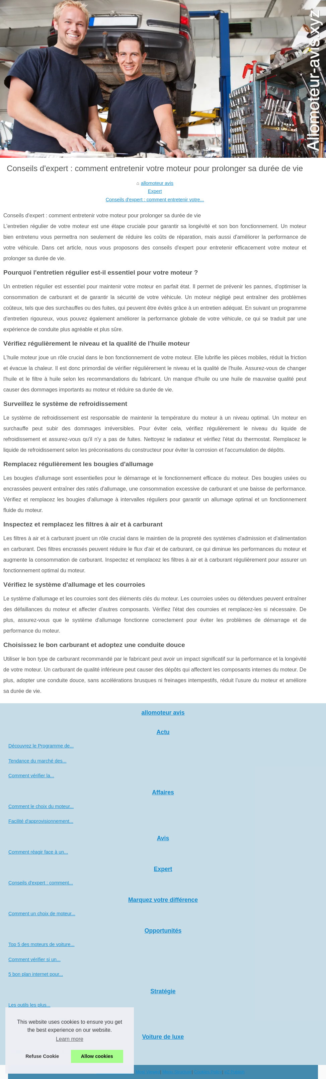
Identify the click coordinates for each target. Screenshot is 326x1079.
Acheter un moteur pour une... (40, 1051)
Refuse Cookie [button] (42, 1056)
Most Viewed (148, 1071)
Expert (155, 191)
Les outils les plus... (29, 1005)
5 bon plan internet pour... (35, 974)
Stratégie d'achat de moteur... (39, 1020)
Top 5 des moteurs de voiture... (41, 944)
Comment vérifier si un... (34, 959)
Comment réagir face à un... (38, 852)
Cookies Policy (208, 1071)
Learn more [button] (69, 1039)
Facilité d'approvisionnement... (40, 821)
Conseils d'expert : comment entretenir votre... (155, 199)
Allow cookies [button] (97, 1056)
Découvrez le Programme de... (41, 745)
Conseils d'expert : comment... (40, 882)
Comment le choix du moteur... (41, 806)
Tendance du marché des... (37, 761)
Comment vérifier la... (31, 775)
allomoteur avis (157, 183)
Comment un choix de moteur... (41, 913)
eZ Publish (234, 1071)
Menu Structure (177, 1071)
